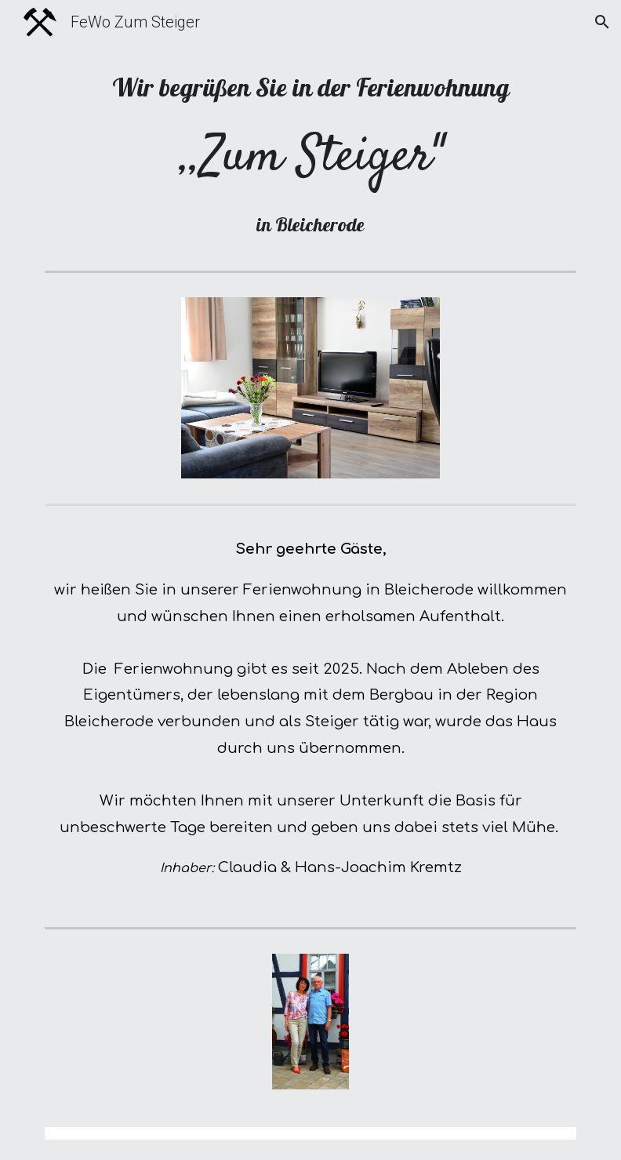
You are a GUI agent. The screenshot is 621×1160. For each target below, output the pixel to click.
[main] (311, 154)
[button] (602, 22)
